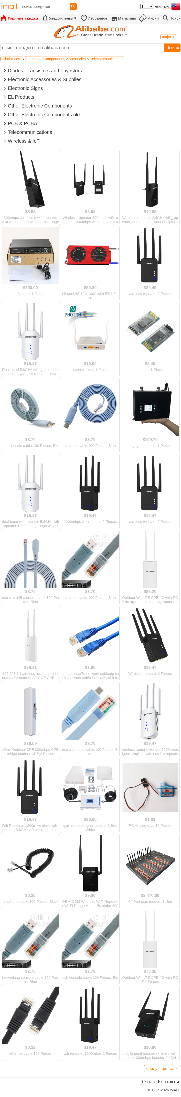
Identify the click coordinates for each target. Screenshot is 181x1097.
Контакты (168, 1081)
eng (158, 6)
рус (167, 6)
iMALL (175, 1090)
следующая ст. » (162, 1068)
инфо (168, 37)
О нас (148, 1081)
